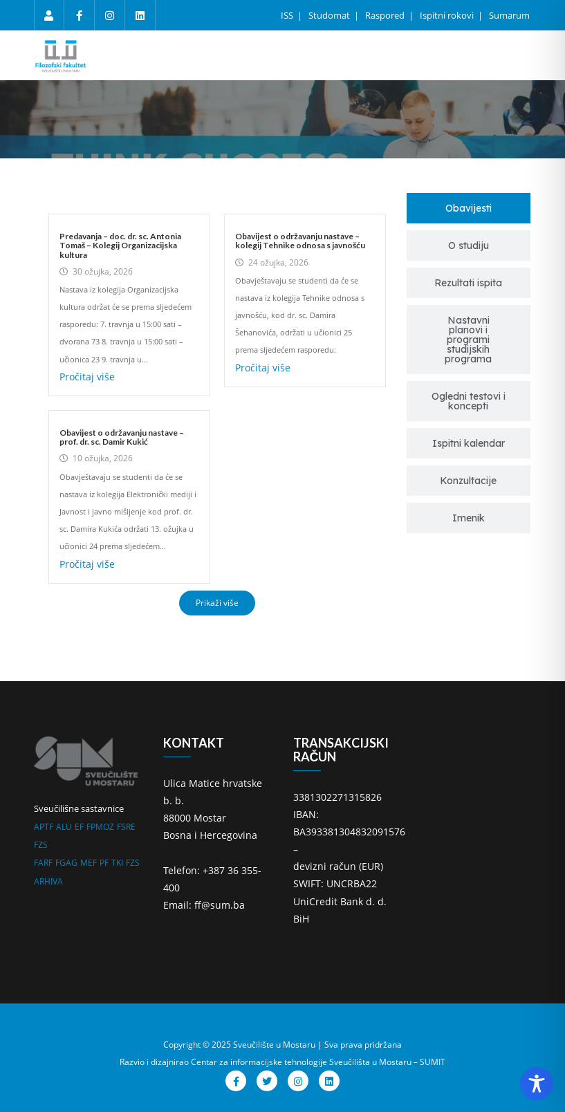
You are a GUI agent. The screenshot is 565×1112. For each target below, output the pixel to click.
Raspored (386, 15)
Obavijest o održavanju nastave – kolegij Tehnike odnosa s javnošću (300, 240)
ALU (64, 827)
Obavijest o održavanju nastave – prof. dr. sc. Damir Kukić (121, 437)
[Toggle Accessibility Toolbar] (537, 1084)
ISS (288, 15)
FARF (43, 863)
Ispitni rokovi (448, 15)
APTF (43, 827)
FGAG (66, 863)
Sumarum (509, 15)
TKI (117, 863)
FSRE (126, 827)
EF (79, 827)
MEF (88, 863)
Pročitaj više (87, 376)
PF (104, 863)
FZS (41, 845)
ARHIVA (48, 881)
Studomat (330, 15)
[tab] (468, 208)
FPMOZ (100, 827)
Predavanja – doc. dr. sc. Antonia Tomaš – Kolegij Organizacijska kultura (120, 245)
